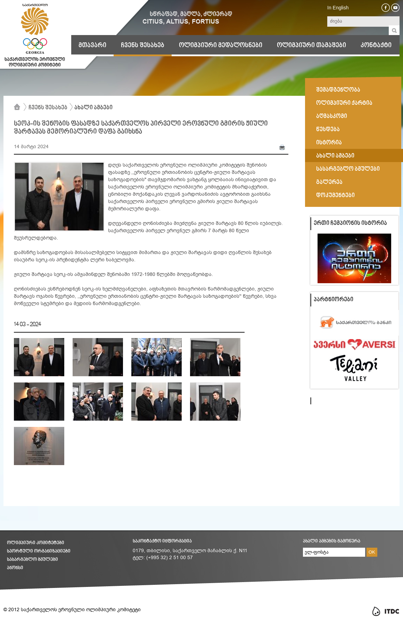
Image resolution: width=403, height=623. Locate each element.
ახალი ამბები (93, 107)
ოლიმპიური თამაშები (311, 45)
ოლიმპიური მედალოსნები (220, 45)
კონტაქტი (376, 45)
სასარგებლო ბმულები (32, 559)
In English (337, 7)
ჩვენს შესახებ (142, 45)
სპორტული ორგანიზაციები (39, 551)
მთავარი (92, 45)
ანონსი (15, 568)
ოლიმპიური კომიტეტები (35, 543)
